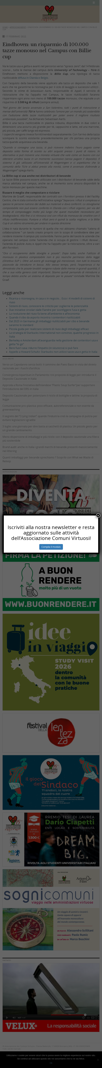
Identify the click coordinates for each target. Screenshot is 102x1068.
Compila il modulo (51, 546)
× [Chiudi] (98, 515)
